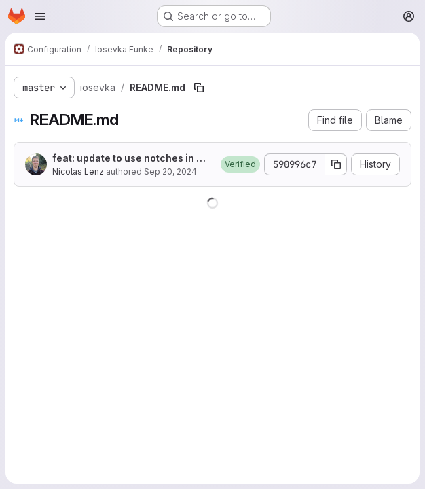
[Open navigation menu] (40, 16)
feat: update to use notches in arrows (131, 158)
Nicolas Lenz (78, 171)
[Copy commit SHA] (336, 164)
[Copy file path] (199, 87)
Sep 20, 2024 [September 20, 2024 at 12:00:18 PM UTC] (170, 171)
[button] (240, 164)
